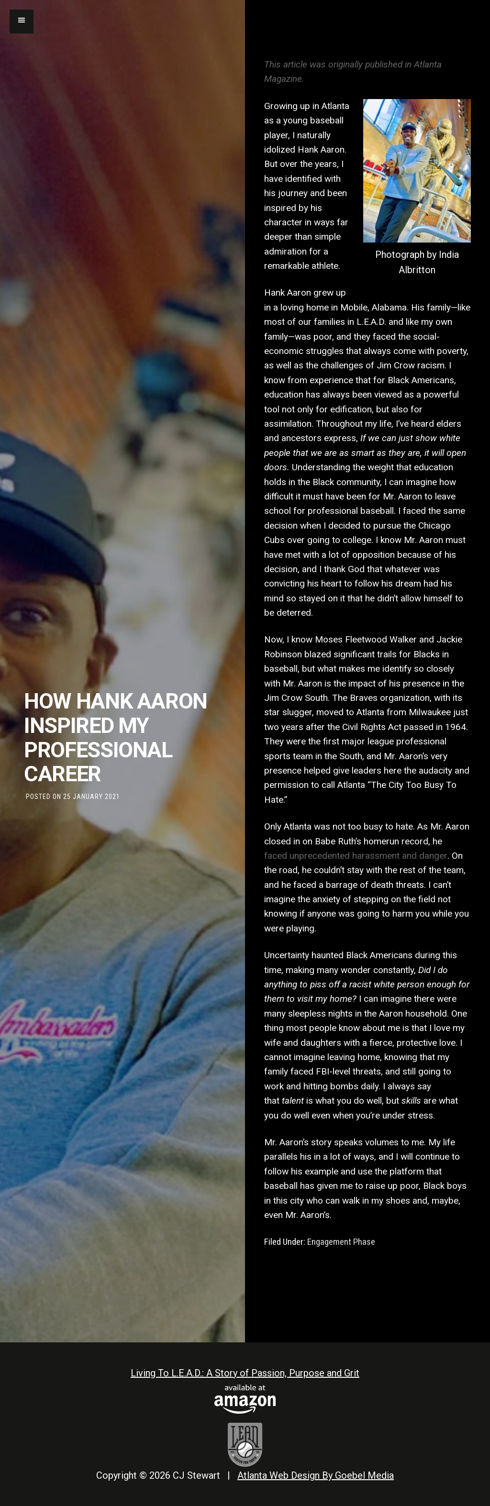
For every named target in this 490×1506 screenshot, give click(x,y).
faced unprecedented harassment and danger (355, 855)
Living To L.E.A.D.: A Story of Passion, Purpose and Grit (245, 1373)
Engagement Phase (341, 1241)
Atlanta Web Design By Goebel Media (315, 1475)
